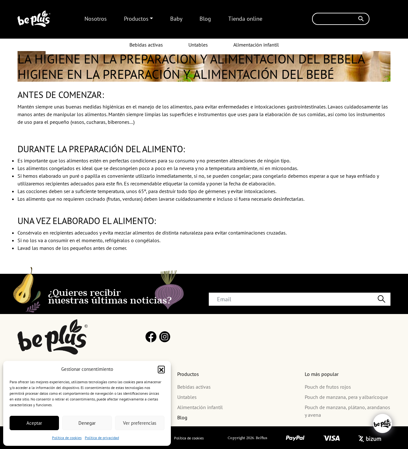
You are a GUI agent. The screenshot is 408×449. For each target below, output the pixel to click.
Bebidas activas (146, 44)
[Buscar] (340, 19)
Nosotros (95, 18)
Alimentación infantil (256, 44)
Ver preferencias (139, 423)
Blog (205, 18)
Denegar (87, 423)
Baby (176, 18)
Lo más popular (322, 374)
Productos (136, 18)
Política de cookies (67, 437)
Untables (198, 44)
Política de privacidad (102, 437)
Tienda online (245, 18)
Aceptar (34, 423)
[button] (161, 369)
